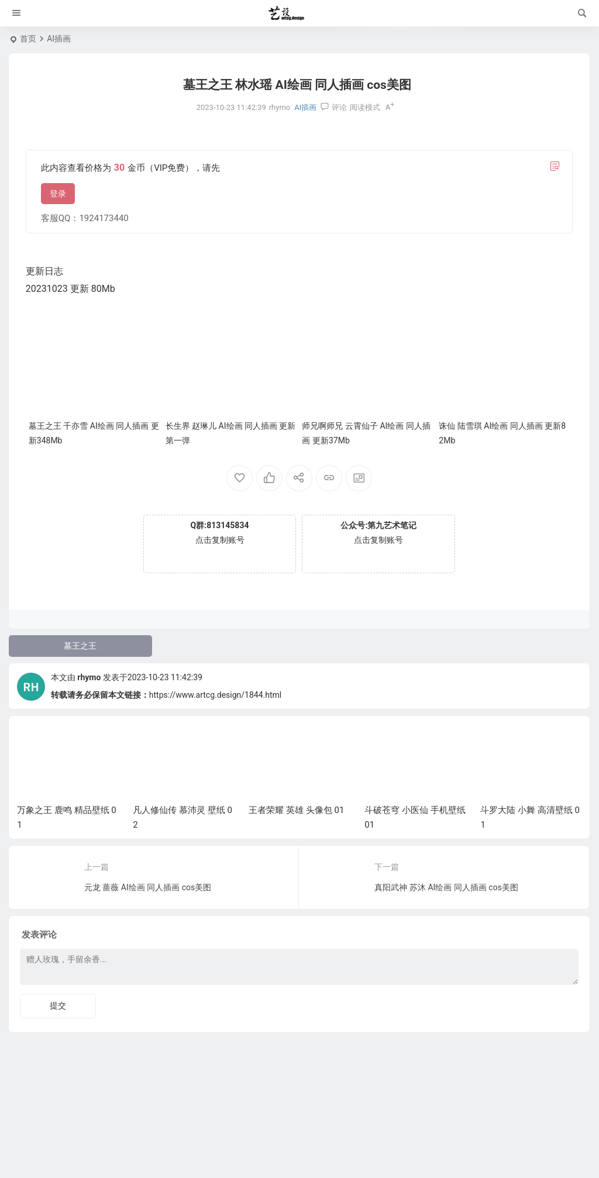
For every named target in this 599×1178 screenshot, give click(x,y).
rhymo (89, 677)
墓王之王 (80, 645)
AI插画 (59, 38)
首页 (28, 38)
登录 (58, 193)
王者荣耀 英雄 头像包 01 (296, 810)
